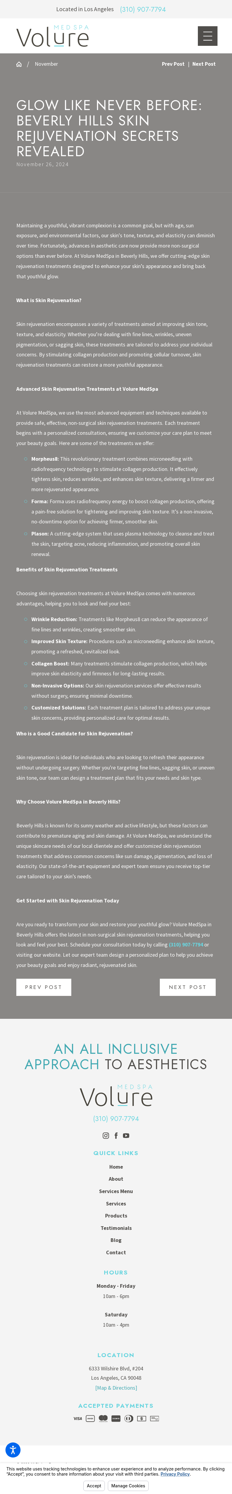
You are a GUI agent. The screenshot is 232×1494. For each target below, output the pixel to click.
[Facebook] (116, 1135)
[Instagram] (106, 1135)
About (116, 1179)
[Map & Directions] (116, 1388)
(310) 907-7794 (143, 9)
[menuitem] (116, 1167)
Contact (116, 1252)
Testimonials (116, 1228)
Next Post (188, 987)
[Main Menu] (208, 36)
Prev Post (43, 987)
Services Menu (116, 1191)
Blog (116, 1240)
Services (116, 1203)
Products (116, 1215)
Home (116, 1167)
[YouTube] (126, 1135)
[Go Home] (21, 64)
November (46, 64)
